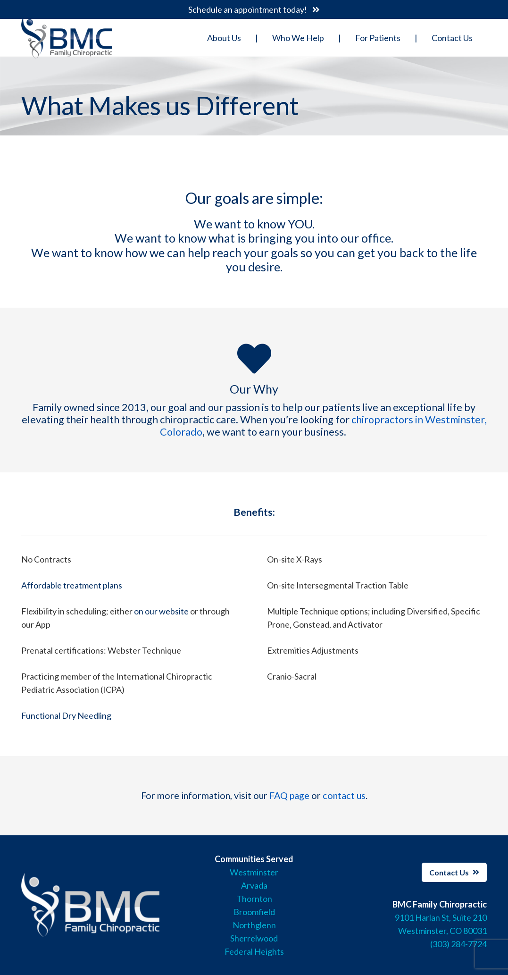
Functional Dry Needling (66, 715)
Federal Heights (254, 951)
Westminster (254, 872)
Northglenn (254, 925)
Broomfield (254, 912)
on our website (161, 611)
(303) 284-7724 (458, 944)
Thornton (254, 898)
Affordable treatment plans (71, 585)
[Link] (66, 38)
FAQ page (289, 795)
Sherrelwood (254, 938)
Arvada (254, 885)
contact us (344, 795)
